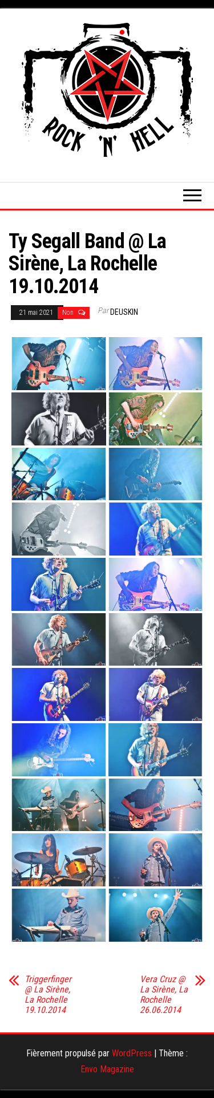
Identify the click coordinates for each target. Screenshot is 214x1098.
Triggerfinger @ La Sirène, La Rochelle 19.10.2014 (48, 994)
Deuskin (124, 312)
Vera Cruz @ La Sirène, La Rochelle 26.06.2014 (164, 994)
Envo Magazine (107, 1069)
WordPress (132, 1053)
